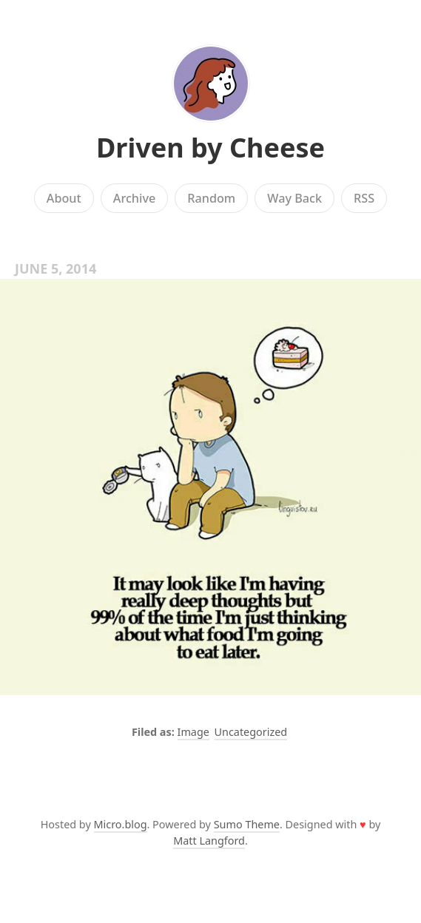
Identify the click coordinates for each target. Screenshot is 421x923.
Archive (134, 198)
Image (193, 732)
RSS (364, 198)
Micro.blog (120, 824)
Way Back (294, 198)
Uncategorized (251, 732)
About (64, 198)
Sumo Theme (247, 824)
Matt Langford (209, 841)
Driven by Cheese (210, 147)
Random (211, 198)
